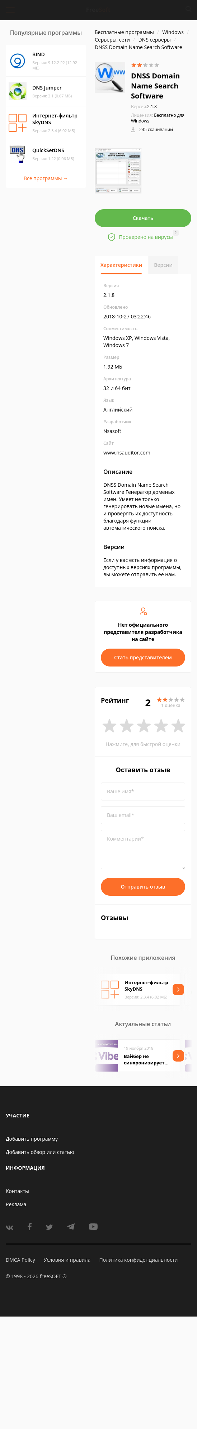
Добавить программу (32, 1138)
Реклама (16, 1204)
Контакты (17, 1191)
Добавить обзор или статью (40, 1152)
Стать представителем (143, 657)
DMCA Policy (20, 1259)
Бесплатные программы (124, 32)
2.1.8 (144, 107)
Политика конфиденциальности (138, 1259)
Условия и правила (67, 1259)
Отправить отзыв (143, 886)
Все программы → (46, 178)
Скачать (143, 218)
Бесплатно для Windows (157, 118)
